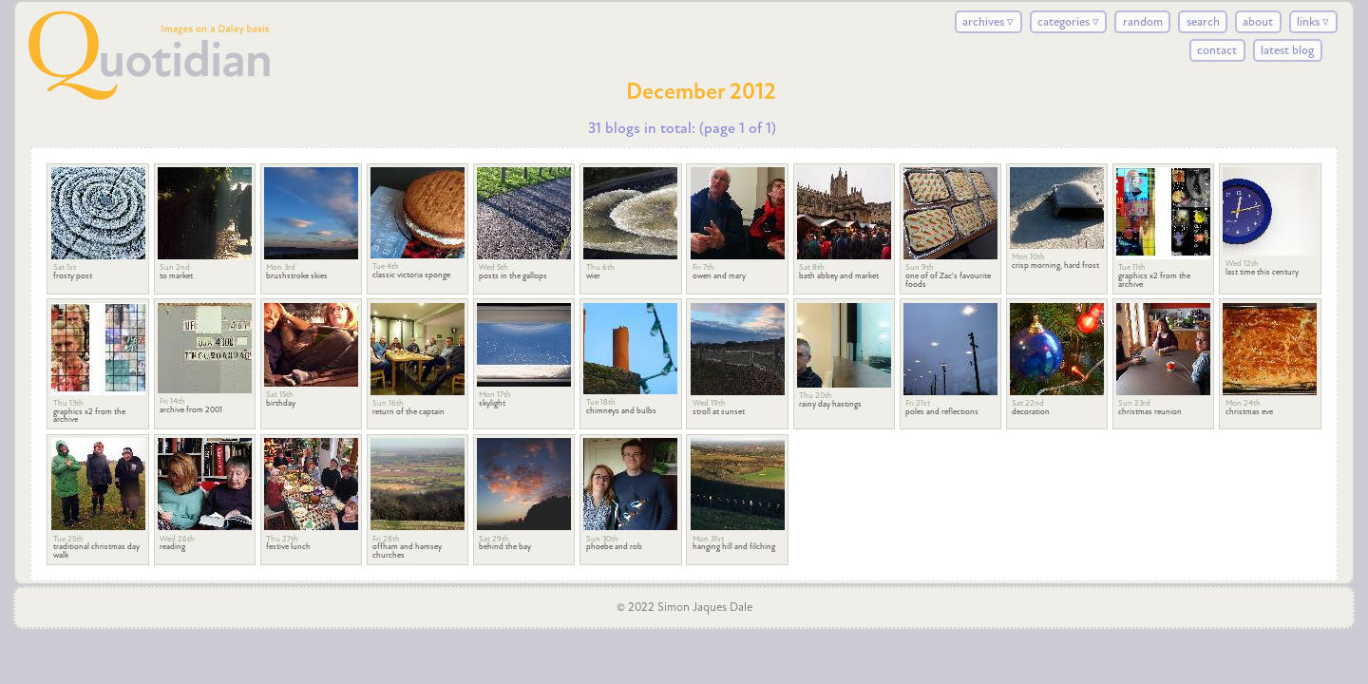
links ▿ (1313, 21)
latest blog (1287, 50)
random (1143, 21)
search (1203, 21)
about (1258, 21)
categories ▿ (1068, 21)
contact (1217, 50)
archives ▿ (988, 21)
